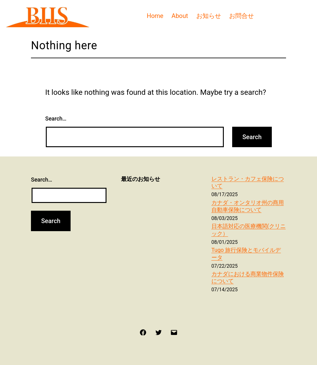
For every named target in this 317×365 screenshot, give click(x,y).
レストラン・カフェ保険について (247, 182)
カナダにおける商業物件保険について (247, 277)
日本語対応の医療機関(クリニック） (248, 229)
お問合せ (241, 16)
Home (155, 16)
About (180, 16)
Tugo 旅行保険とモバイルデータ (246, 253)
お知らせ (208, 16)
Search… (56, 118)
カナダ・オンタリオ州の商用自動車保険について (247, 206)
